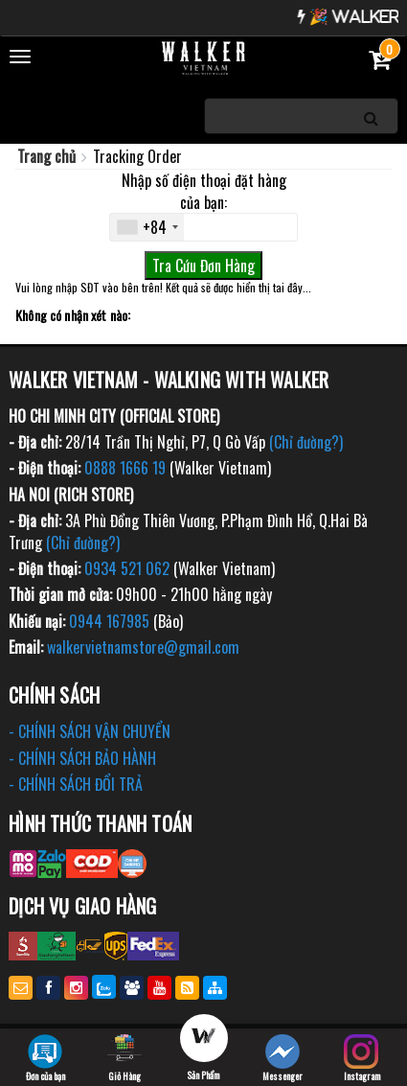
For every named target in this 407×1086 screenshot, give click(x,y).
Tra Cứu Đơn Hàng (203, 265)
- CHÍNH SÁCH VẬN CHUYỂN (89, 731)
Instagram (362, 1058)
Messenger (282, 1058)
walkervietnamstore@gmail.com (143, 647)
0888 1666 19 (125, 467)
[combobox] (147, 227)
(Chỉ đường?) (306, 441)
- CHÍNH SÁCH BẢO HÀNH (82, 758)
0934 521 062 (127, 568)
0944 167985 (109, 621)
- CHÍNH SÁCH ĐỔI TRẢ (76, 784)
